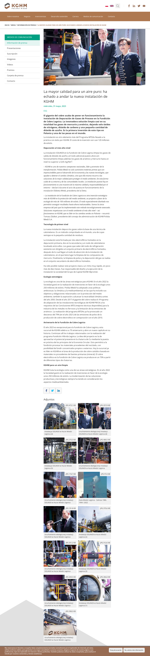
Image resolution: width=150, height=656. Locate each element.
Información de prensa (26, 25)
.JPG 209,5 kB (70, 577)
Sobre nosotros (13, 16)
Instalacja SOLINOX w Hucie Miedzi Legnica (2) (94, 522)
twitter (139, 6)
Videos (10, 64)
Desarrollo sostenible (59, 16)
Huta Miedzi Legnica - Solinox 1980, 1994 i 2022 (94, 488)
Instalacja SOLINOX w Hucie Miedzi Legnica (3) (94, 556)
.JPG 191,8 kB (70, 508)
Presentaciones (14, 48)
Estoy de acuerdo (115, 650)
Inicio (7, 25)
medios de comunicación (19, 37)
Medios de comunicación (93, 16)
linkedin (134, 6)
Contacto (111, 16)
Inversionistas (40, 16)
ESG (45, 111)
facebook (129, 6)
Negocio (27, 16)
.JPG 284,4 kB (105, 577)
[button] (117, 6)
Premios (10, 70)
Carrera (76, 16)
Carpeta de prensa (15, 75)
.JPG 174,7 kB (70, 474)
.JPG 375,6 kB (105, 508)
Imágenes (11, 59)
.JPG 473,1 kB (70, 405)
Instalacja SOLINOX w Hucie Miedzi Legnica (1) (94, 591)
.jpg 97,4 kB (105, 474)
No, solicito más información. (134, 650)
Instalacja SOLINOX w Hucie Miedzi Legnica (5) (60, 453)
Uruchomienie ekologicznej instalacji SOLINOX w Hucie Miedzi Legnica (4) (94, 419)
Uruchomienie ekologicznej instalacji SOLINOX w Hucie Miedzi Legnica (94, 453)
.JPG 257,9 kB (105, 405)
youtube (144, 6)
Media (13, 25)
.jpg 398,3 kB (70, 611)
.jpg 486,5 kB (105, 440)
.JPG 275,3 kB (70, 440)
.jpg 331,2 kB (70, 543)
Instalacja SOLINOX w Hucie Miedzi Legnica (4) (60, 419)
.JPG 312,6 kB (105, 543)
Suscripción (12, 53)
